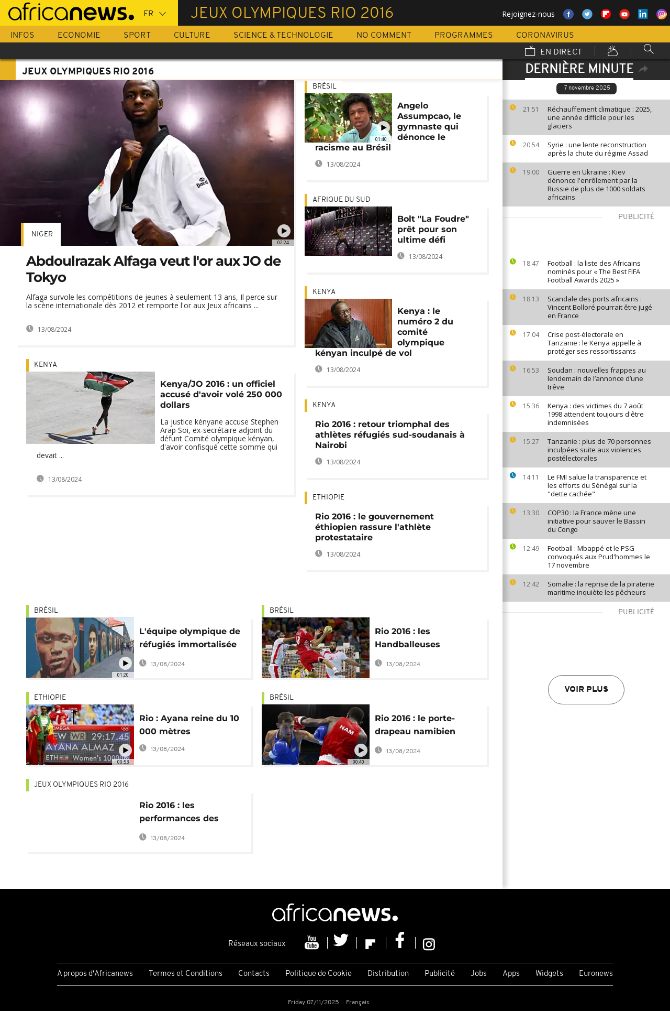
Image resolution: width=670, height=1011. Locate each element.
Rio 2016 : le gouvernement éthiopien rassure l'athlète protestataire (374, 527)
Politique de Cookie (318, 974)
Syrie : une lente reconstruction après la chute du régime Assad (598, 148)
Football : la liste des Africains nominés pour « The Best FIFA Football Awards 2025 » (594, 271)
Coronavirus (545, 35)
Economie (79, 35)
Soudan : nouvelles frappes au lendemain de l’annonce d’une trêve (597, 378)
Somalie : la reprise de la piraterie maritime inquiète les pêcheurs (601, 588)
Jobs (479, 974)
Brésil (324, 87)
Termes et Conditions (185, 974)
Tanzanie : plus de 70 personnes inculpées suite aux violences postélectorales (599, 449)
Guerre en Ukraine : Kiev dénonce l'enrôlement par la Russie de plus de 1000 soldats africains (596, 184)
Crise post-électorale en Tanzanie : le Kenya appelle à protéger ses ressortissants (594, 342)
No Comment (383, 35)
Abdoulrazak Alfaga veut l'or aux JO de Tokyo (153, 269)
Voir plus (586, 690)
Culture (192, 35)
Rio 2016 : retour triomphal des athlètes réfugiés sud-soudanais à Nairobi (390, 434)
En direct (553, 52)
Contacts (254, 974)
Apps (511, 974)
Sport (137, 35)
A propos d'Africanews (95, 974)
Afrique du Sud (341, 200)
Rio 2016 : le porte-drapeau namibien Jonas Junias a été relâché (415, 726)
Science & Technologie (283, 35)
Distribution (388, 974)
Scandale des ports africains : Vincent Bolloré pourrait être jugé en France (600, 307)
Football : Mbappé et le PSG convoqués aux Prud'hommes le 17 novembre (599, 556)
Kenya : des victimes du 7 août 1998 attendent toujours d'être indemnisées (596, 414)
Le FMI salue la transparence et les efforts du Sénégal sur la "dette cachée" (597, 485)
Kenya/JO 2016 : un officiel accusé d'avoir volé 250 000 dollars (221, 394)
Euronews (596, 974)
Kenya (45, 365)
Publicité (440, 974)
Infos (22, 35)
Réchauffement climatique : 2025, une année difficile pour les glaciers (600, 117)
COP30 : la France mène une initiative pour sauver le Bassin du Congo (596, 521)
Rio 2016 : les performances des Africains (179, 813)
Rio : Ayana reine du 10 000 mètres (189, 724)
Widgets (549, 974)
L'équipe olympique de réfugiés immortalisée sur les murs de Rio (189, 639)
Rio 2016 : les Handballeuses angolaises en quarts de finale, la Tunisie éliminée (421, 639)
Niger (42, 234)
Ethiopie (328, 498)
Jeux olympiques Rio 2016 (81, 785)
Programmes (463, 35)
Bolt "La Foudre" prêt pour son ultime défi (433, 229)
